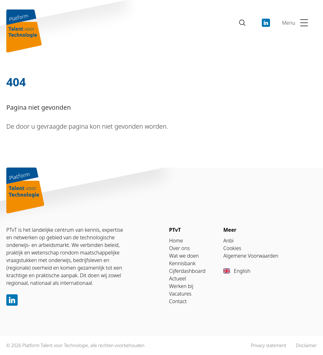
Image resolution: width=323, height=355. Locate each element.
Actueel (177, 278)
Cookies (232, 248)
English (236, 270)
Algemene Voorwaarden (250, 255)
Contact (178, 301)
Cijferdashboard (187, 270)
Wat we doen (184, 255)
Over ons (179, 248)
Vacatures (180, 293)
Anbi (228, 240)
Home (176, 240)
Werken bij (181, 286)
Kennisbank (182, 263)
